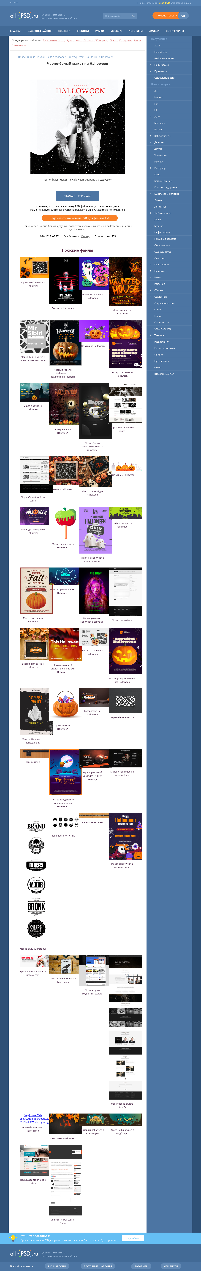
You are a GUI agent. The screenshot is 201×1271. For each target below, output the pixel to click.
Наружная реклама (165, 238)
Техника (159, 335)
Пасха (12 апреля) (121, 40)
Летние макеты (21, 45)
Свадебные (160, 296)
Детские (158, 142)
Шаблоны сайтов (40, 30)
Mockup (158, 97)
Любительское (162, 213)
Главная (14, 2)
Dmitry (85, 236)
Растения (159, 283)
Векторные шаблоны (98, 1266)
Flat (156, 103)
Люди (157, 219)
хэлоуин (87, 226)
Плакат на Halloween (63, 308)
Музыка (158, 225)
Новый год (160, 51)
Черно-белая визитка (122, 717)
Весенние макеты (53, 40)
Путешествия (161, 360)
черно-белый (48, 226)
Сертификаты (175, 30)
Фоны (157, 367)
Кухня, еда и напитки (166, 193)
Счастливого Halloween (62, 1138)
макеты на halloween (106, 226)
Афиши (154, 30)
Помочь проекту (166, 15)
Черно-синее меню (92, 822)
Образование (162, 245)
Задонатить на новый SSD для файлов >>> (80, 218)
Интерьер (160, 168)
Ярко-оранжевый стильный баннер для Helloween (63, 669)
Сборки (158, 290)
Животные (160, 155)
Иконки (158, 161)
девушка (62, 226)
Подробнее (132, 1238)
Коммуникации (163, 180)
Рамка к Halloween (63, 489)
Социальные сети (164, 77)
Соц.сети (64, 30)
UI (155, 110)
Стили (157, 315)
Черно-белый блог (122, 619)
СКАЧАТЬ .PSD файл (77, 196)
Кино (157, 174)
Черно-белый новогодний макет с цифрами (92, 446)
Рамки (99, 30)
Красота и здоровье (165, 187)
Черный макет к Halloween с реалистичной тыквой (63, 373)
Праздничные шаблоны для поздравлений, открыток (51, 57)
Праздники (160, 71)
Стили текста (161, 322)
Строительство (162, 328)
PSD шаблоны (57, 1266)
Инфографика (162, 232)
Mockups (116, 30)
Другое (158, 148)
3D (156, 90)
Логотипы (136, 30)
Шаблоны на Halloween (99, 57)
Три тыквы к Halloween (122, 474)
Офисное (159, 258)
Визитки (83, 30)
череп (34, 226)
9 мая (137, 40)
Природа (159, 354)
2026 (157, 45)
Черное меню (32, 761)
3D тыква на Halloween (92, 345)
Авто (157, 116)
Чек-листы (171, 1266)
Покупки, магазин (164, 348)
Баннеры (159, 123)
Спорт (157, 309)
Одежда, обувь (162, 251)
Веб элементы (162, 135)
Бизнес (158, 129)
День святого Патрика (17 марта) (87, 40)
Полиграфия (161, 64)
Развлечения (161, 341)
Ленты (158, 200)
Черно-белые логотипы (33, 948)
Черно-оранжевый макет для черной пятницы (92, 776)
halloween (75, 226)
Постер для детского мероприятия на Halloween (63, 803)
